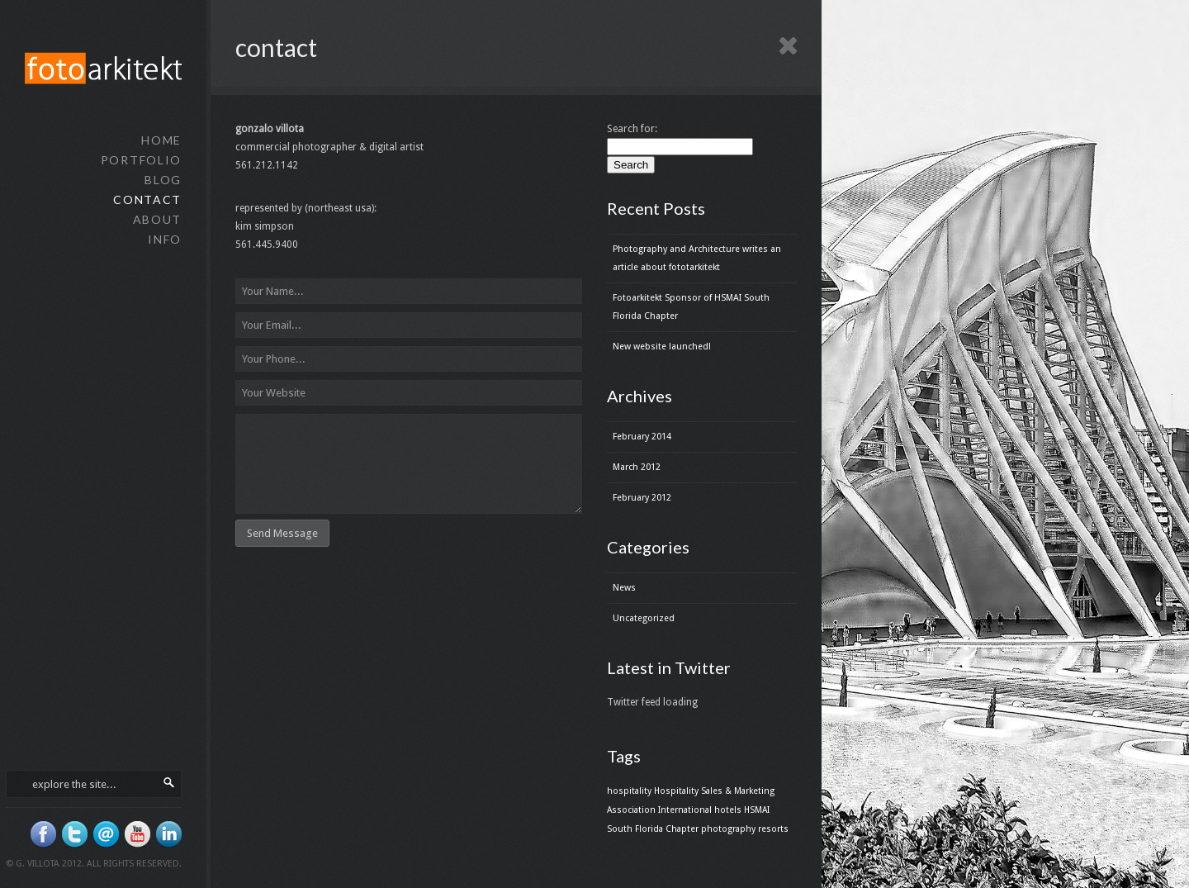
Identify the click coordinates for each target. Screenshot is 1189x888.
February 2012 (642, 497)
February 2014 (642, 436)
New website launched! (662, 346)
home (161, 140)
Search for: (632, 129)
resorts (773, 829)
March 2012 (637, 467)
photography (728, 829)
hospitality (629, 791)
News (624, 587)
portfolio (141, 160)
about (157, 219)
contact (147, 199)
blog (163, 180)
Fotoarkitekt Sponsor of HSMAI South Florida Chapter (691, 306)
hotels (727, 810)
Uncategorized (644, 618)
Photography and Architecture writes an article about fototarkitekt (697, 258)
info (165, 239)
